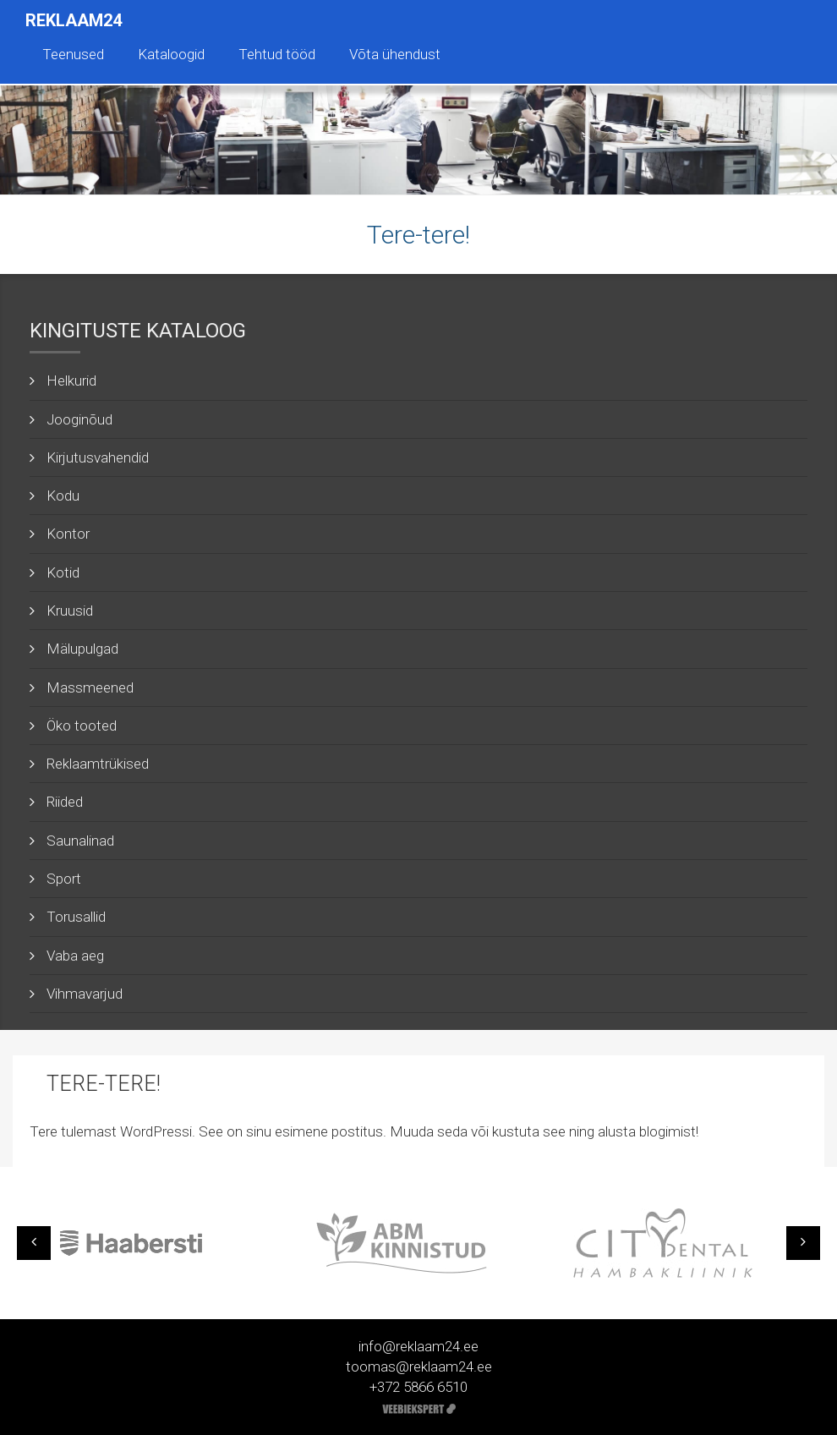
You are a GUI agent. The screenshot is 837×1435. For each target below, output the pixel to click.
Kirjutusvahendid (97, 457)
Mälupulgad (82, 648)
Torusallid (76, 916)
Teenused (73, 54)
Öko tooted (81, 725)
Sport (63, 878)
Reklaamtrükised (97, 763)
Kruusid (69, 610)
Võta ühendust (394, 54)
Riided (64, 801)
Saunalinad (80, 840)
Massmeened (90, 687)
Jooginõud (79, 419)
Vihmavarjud (84, 993)
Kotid (62, 572)
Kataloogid (171, 54)
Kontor (68, 533)
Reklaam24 (73, 20)
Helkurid (71, 380)
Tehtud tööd (276, 54)
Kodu (62, 495)
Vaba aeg (75, 955)
